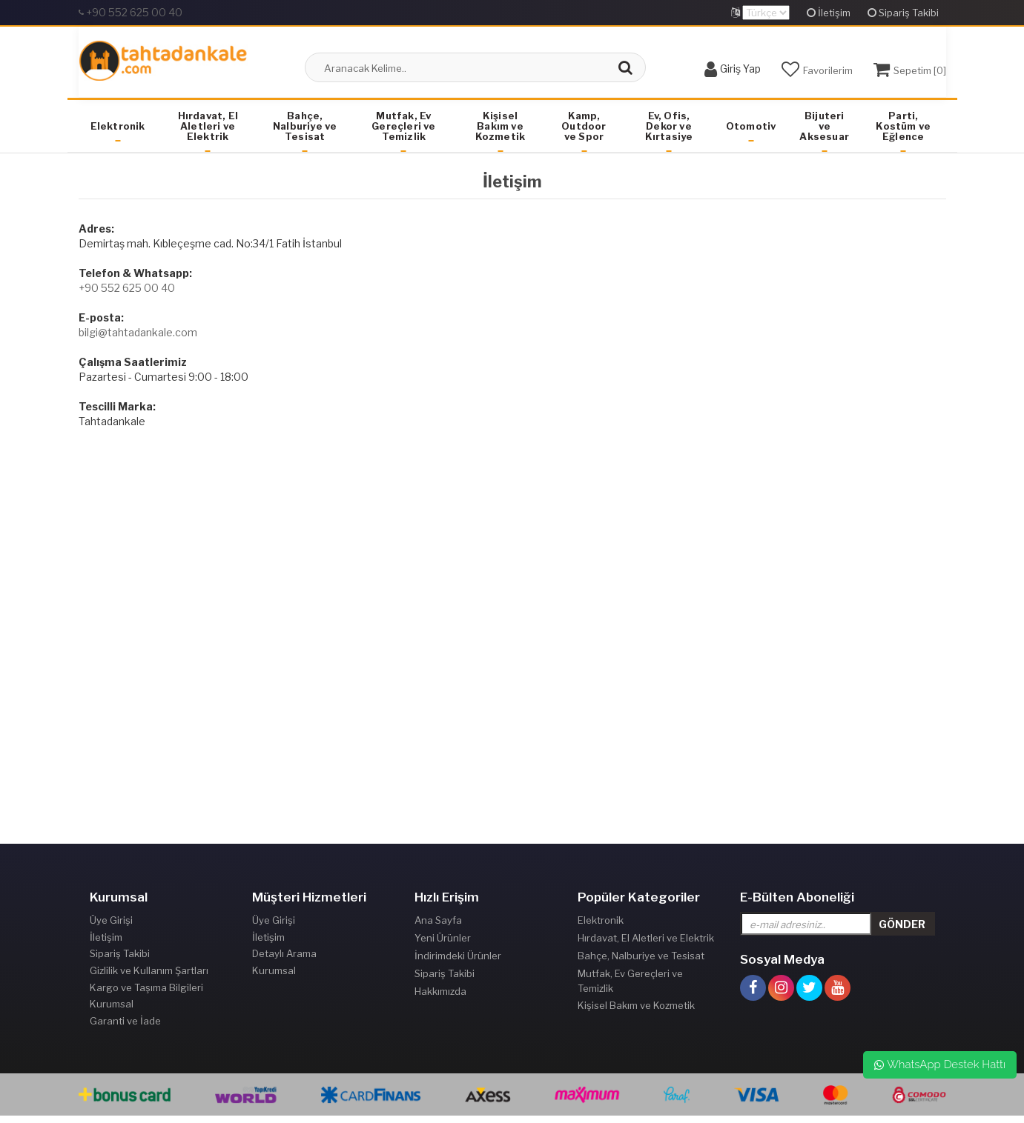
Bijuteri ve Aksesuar (824, 126)
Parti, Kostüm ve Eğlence (903, 126)
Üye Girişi (111, 920)
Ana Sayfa (438, 920)
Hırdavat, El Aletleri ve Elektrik (208, 126)
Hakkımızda (440, 991)
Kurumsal (111, 1009)
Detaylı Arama (284, 956)
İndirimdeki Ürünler (457, 956)
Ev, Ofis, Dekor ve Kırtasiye (669, 126)
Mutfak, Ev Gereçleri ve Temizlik (403, 126)
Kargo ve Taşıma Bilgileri (146, 991)
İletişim (828, 13)
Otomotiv (751, 126)
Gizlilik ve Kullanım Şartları (149, 973)
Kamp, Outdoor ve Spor (583, 126)
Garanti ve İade (125, 1027)
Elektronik (117, 126)
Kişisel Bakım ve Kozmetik (500, 126)
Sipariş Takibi (903, 13)
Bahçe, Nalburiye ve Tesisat (305, 126)
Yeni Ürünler (442, 938)
